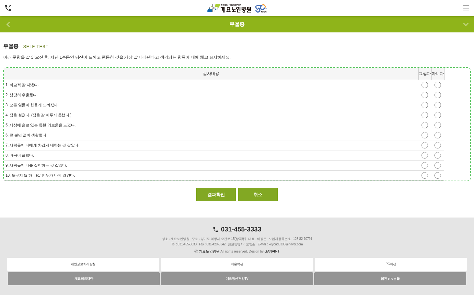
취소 (257, 194)
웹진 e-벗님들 (390, 278)
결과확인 (216, 194)
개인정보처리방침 (83, 264)
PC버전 (391, 264)
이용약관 (237, 264)
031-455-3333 (237, 229)
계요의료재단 (84, 278)
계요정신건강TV (237, 278)
